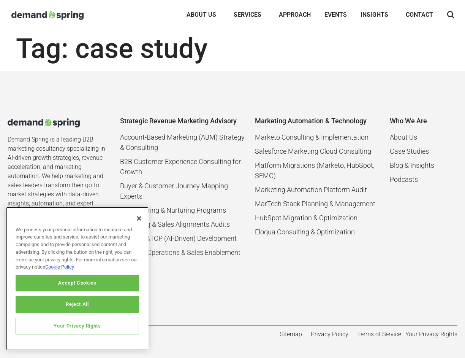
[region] (77, 278)
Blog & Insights (412, 165)
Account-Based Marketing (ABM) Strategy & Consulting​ (182, 142)
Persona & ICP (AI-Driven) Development (178, 238)
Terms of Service (379, 334)
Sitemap (291, 334)
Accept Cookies (77, 283)
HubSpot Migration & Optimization (306, 218)
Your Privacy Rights (77, 326)
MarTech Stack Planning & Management (315, 204)
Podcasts (404, 179)
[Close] (139, 218)
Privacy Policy (329, 334)
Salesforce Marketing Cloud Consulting (313, 151)
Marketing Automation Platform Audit (311, 190)
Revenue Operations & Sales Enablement (180, 252)
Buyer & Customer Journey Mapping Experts (174, 191)
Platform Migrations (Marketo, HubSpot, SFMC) (314, 170)
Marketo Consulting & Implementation (312, 137)
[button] (451, 15)
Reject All (77, 304)
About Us (403, 137)
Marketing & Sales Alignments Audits (175, 224)
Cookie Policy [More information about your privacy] (59, 267)
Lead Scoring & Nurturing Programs (173, 210)
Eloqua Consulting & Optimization (305, 232)
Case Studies (409, 151)
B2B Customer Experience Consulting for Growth (180, 167)
